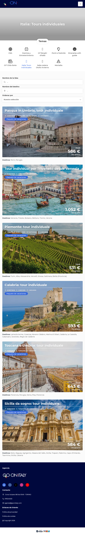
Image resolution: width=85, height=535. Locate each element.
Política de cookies (8, 516)
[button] (42, 99)
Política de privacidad (9, 512)
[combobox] (42, 90)
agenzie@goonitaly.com (13, 503)
